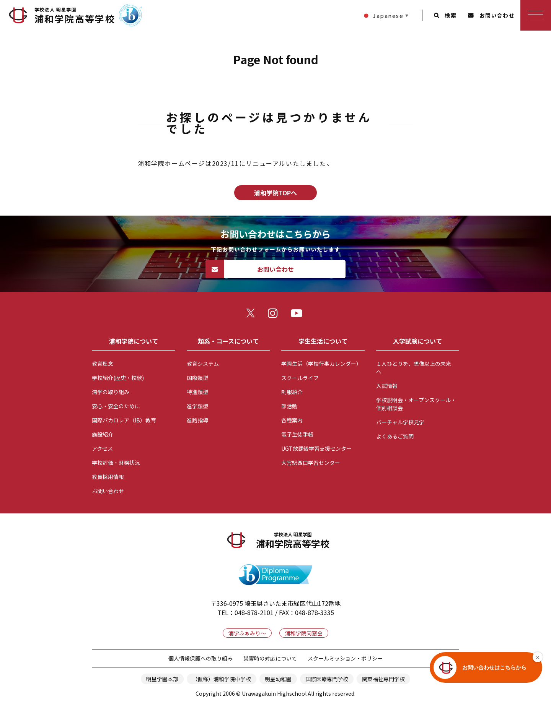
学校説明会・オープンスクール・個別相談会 (416, 404)
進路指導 (197, 420)
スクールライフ (300, 378)
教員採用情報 (108, 477)
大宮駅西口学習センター (310, 462)
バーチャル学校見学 (400, 422)
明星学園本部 (162, 679)
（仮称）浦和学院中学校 (221, 679)
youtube (298, 315)
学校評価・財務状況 (116, 462)
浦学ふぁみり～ (247, 633)
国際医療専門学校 (326, 679)
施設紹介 (102, 434)
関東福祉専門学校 (383, 679)
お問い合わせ (497, 15)
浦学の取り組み (110, 392)
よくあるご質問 (395, 436)
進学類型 (197, 406)
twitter (252, 315)
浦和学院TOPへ (275, 192)
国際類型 (197, 378)
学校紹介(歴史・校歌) (118, 378)
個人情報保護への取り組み (200, 658)
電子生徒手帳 (297, 434)
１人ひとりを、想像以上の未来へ (413, 367)
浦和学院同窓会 (304, 633)
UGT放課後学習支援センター (316, 448)
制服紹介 (292, 392)
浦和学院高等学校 (74, 15)
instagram (275, 315)
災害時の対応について (270, 658)
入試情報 (387, 386)
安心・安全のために (116, 406)
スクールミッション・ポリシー (345, 658)
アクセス (102, 448)
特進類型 (197, 392)
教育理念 (102, 363)
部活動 (289, 406)
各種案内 (292, 420)
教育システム (203, 363)
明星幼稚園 (278, 679)
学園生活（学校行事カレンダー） (321, 363)
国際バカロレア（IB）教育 (124, 420)
